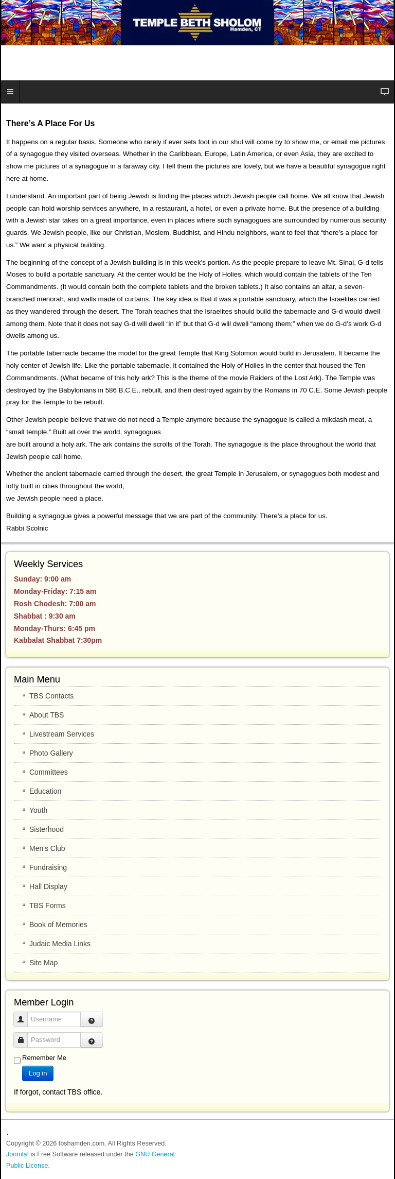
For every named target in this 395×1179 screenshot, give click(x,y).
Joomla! (17, 1154)
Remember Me (44, 1058)
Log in (38, 1073)
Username (24, 1014)
